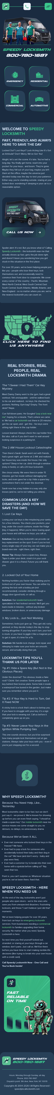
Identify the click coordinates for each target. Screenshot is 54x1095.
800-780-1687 (27, 55)
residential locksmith (27, 600)
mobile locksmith (34, 822)
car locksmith (21, 420)
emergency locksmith (34, 920)
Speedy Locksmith (11, 251)
